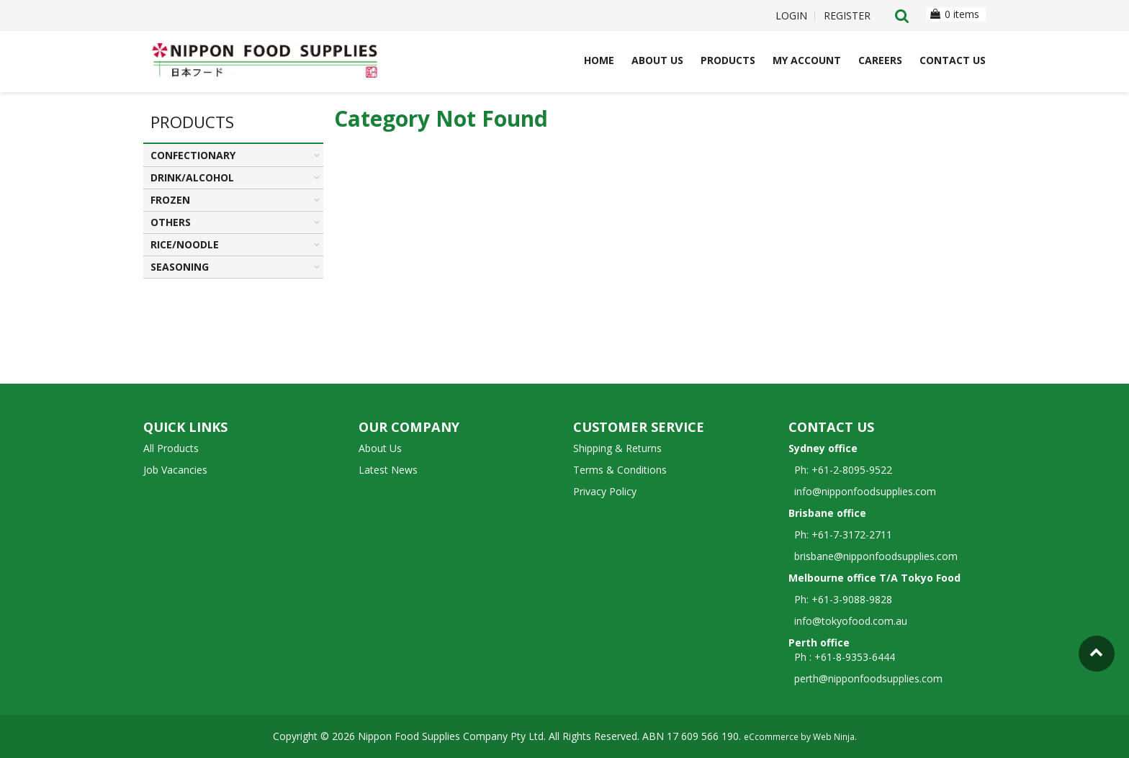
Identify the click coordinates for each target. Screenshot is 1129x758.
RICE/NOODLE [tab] (184, 244)
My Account (807, 60)
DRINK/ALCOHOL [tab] (192, 177)
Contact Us (952, 60)
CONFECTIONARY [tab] (192, 155)
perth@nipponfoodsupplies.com (868, 678)
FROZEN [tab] (170, 200)
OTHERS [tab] (170, 222)
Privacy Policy (605, 491)
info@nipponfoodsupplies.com (862, 491)
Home (599, 60)
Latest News (388, 470)
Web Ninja (834, 736)
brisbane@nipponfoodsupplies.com (873, 556)
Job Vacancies (175, 470)
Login (791, 16)
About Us (657, 60)
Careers (880, 60)
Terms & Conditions (620, 470)
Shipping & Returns (617, 448)
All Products (171, 448)
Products (728, 60)
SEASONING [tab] (179, 267)
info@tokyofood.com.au (850, 621)
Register (847, 16)
